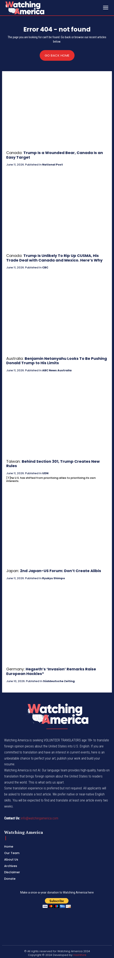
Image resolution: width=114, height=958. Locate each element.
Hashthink (79, 955)
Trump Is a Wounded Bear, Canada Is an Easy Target (54, 155)
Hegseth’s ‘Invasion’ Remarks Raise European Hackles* (51, 671)
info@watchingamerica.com (39, 818)
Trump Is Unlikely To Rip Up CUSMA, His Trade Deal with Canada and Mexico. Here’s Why (54, 258)
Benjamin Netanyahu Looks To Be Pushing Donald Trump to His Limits (56, 361)
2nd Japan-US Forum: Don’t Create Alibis (60, 570)
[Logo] (35, 8)
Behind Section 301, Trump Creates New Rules (53, 464)
